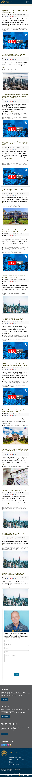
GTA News (7, 248)
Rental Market (16, 452)
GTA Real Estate (16, 14)
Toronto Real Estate (16, 71)
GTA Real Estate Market (10, 116)
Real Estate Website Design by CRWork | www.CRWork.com (16, 773)
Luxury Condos (15, 205)
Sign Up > (4, 699)
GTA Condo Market (8, 28)
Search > (4, 734)
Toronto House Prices (10, 29)
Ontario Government (8, 425)
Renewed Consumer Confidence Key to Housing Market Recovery (14, 230)
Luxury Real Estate (11, 206)
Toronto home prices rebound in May (14, 490)
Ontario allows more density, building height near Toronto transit (14, 410)
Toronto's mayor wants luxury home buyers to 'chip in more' (14, 276)
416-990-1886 (8, 775)
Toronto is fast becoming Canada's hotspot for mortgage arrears (13, 55)
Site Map (10, 770)
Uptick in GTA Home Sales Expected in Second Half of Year (14, 11)
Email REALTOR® (24, 775)
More (9, 26)
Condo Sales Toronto (18, 113)
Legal (7, 770)
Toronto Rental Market (24, 466)
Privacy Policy (3, 770)
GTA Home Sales (15, 28)
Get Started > (5, 716)
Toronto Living (18, 29)
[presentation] (15, 666)
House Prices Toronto (10, 163)
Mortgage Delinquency (15, 69)
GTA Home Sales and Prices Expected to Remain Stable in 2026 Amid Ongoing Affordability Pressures (15, 96)
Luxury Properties (21, 293)
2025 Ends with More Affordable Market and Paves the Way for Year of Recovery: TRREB (15, 143)
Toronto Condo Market (20, 116)
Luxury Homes (22, 205)
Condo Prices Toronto (8, 113)
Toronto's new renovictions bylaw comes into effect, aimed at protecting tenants (15, 449)
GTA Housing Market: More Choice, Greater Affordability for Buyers (13, 318)
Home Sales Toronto (19, 382)
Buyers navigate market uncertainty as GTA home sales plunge (14, 534)
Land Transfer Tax (8, 205)
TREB (6, 30)
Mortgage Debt (7, 69)
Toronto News (16, 58)
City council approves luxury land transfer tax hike (12, 190)
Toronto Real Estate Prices (7, 118)
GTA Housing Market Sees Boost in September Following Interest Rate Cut (14, 364)
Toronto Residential (18, 252)
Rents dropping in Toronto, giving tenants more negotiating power (13, 573)
